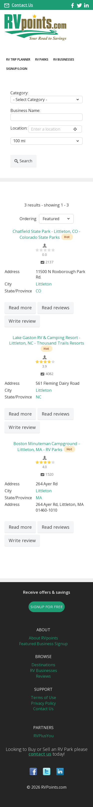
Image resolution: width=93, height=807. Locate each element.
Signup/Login (16, 69)
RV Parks (41, 59)
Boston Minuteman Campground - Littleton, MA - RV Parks (46, 446)
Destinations (43, 664)
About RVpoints (43, 638)
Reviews (43, 676)
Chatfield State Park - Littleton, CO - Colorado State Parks (46, 234)
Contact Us (22, 5)
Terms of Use (43, 697)
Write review (22, 321)
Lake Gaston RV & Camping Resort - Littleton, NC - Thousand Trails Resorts (46, 340)
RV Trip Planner (18, 59)
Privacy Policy (43, 703)
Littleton (44, 284)
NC (38, 397)
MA (39, 497)
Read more (20, 308)
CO (38, 291)
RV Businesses (63, 59)
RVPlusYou (43, 735)
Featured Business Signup (43, 643)
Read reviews (55, 308)
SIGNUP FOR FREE (47, 606)
